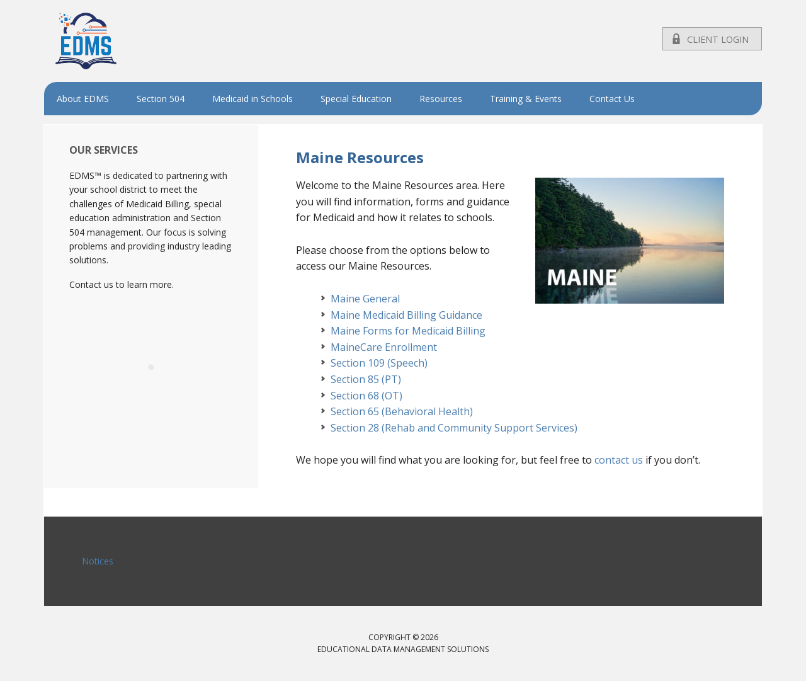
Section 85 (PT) (366, 379)
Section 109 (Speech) (379, 363)
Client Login (718, 39)
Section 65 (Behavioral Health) (402, 411)
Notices (97, 561)
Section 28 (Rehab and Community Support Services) (454, 428)
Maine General (365, 299)
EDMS (126, 40)
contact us (618, 460)
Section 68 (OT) (366, 396)
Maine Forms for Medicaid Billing (408, 331)
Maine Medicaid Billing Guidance (406, 315)
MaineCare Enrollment (384, 347)
